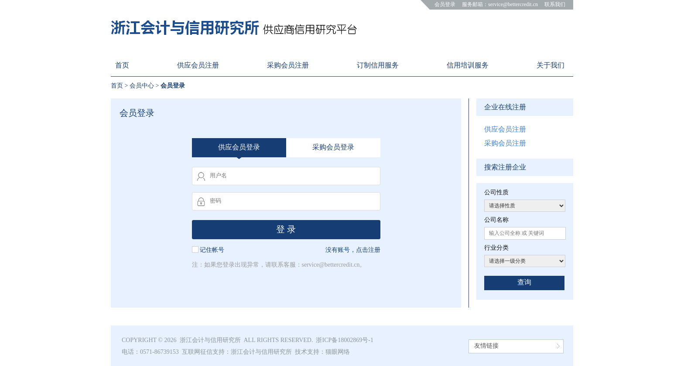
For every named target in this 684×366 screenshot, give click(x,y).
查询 (524, 282)
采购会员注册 (505, 143)
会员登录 (444, 4)
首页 (117, 85)
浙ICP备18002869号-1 (344, 340)
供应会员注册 (505, 129)
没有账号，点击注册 (352, 250)
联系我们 (554, 4)
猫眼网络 (337, 352)
